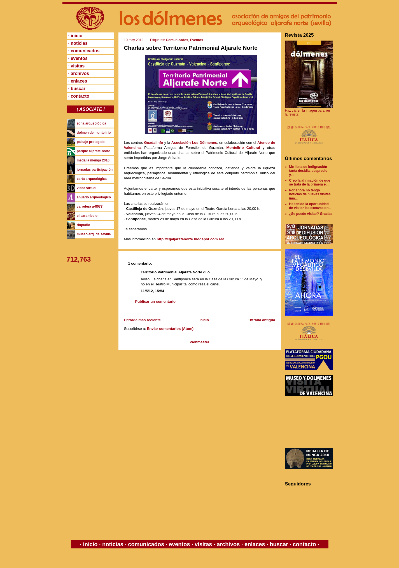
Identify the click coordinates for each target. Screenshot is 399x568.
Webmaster (199, 342)
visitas (203, 544)
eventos (179, 544)
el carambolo (87, 216)
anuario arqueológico (94, 197)
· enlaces (77, 81)
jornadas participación (95, 170)
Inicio (204, 320)
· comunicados (84, 50)
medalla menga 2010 (93, 160)
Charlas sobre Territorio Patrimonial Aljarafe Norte (191, 48)
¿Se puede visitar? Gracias (310, 214)
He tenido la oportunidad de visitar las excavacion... (310, 206)
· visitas (76, 66)
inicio (90, 544)
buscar (279, 544)
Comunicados (177, 40)
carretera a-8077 (89, 206)
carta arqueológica (92, 179)
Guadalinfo (153, 142)
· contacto (79, 96)
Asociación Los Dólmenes (194, 142)
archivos (228, 544)
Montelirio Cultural (243, 147)
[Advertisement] (310, 422)
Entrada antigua (261, 320)
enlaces (254, 544)
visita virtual (86, 188)
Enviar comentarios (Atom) (170, 329)
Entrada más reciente (142, 320)
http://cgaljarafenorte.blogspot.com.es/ (190, 239)
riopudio (83, 225)
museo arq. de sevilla (94, 234)
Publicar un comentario (155, 301)
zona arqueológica (91, 123)
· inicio (75, 35)
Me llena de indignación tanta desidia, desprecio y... (308, 171)
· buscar (76, 88)
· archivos (78, 73)
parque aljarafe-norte (93, 151)
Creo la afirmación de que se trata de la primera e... (309, 182)
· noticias (78, 43)
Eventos (196, 40)
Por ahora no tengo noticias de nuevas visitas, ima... (310, 194)
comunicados (146, 544)
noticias (113, 544)
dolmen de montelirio (94, 133)
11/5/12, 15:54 (152, 291)
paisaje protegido (90, 142)
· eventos (78, 58)
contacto (303, 544)
